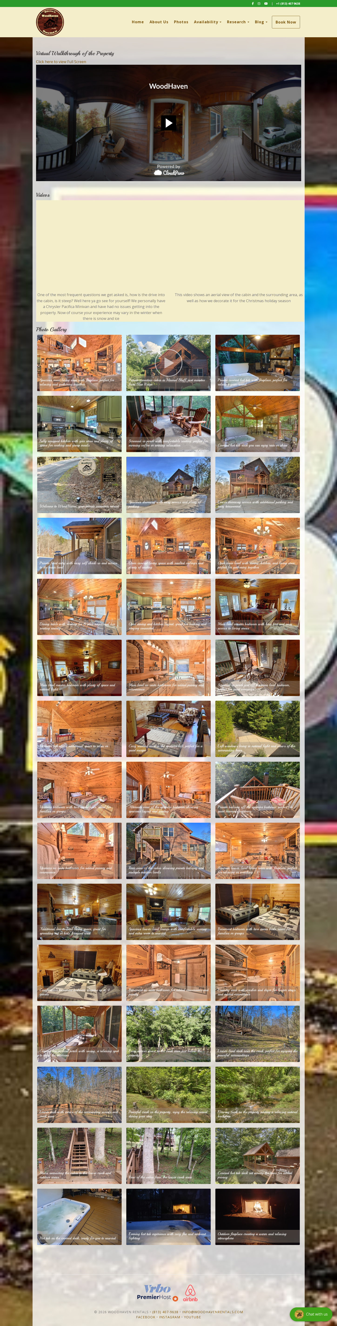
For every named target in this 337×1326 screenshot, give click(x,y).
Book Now (286, 22)
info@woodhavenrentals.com (212, 1312)
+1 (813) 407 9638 (288, 3)
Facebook (145, 1317)
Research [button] (238, 21)
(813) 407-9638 (165, 1312)
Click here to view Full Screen (61, 61)
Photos (181, 21)
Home (138, 21)
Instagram (169, 1317)
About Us (159, 21)
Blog (259, 21)
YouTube (192, 1317)
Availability (206, 21)
